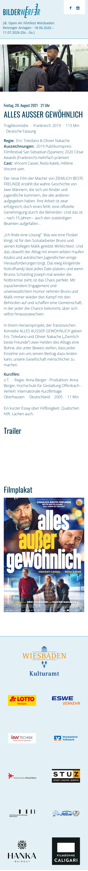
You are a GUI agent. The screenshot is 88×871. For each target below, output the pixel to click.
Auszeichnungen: (19, 146)
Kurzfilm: (12, 374)
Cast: (8, 163)
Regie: (9, 140)
